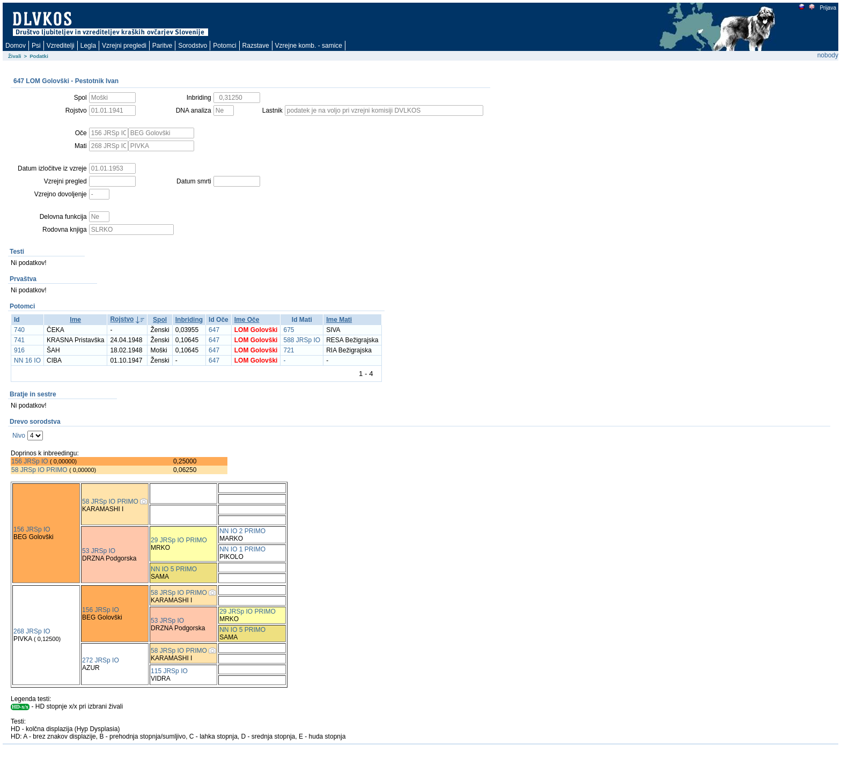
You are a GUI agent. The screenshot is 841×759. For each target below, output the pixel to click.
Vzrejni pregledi (124, 45)
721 (288, 350)
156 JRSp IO (29, 461)
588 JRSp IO (301, 340)
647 (214, 330)
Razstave (255, 45)
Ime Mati (339, 319)
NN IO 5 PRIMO (174, 569)
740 (19, 330)
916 (19, 350)
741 (19, 340)
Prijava (827, 8)
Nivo (18, 435)
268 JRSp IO (31, 631)
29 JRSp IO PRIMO (179, 540)
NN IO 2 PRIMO (242, 531)
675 (288, 330)
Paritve (162, 45)
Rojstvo (122, 319)
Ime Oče (247, 319)
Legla (88, 45)
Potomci (224, 45)
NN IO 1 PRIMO (242, 549)
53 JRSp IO (98, 551)
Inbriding (189, 319)
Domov (15, 45)
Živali (14, 56)
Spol (160, 319)
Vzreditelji (61, 45)
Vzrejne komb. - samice (308, 45)
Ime (75, 319)
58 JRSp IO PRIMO (39, 470)
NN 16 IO (27, 360)
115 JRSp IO (169, 671)
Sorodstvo (192, 45)
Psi (36, 45)
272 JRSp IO (100, 660)
